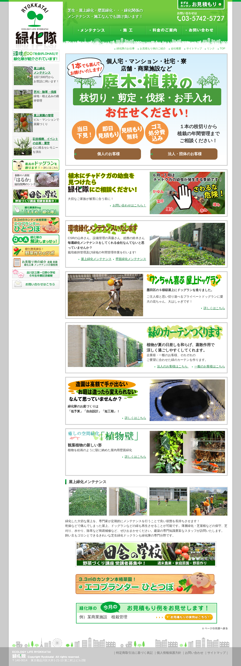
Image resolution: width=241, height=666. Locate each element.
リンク (211, 48)
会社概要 (176, 48)
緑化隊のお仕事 (125, 48)
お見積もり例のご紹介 (153, 48)
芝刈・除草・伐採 (45, 92)
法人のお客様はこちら (173, 366)
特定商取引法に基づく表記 (134, 652)
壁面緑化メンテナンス (131, 259)
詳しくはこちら (214, 308)
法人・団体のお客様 (185, 154)
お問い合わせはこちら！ (129, 205)
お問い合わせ (194, 652)
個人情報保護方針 (169, 652)
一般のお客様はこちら (209, 366)
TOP (222, 48)
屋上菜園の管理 (43, 115)
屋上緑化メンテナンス (96, 259)
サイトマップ (194, 48)
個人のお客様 (108, 154)
